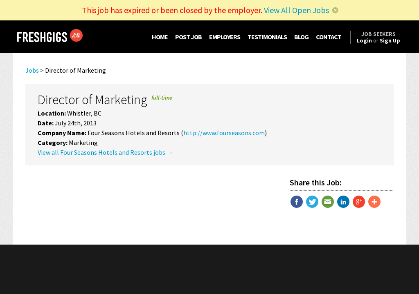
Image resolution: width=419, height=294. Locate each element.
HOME (160, 37)
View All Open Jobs (296, 10)
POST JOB (188, 37)
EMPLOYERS (224, 37)
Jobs (32, 70)
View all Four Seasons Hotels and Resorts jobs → (105, 152)
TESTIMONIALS (267, 37)
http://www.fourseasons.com (224, 133)
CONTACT (328, 37)
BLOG (301, 37)
